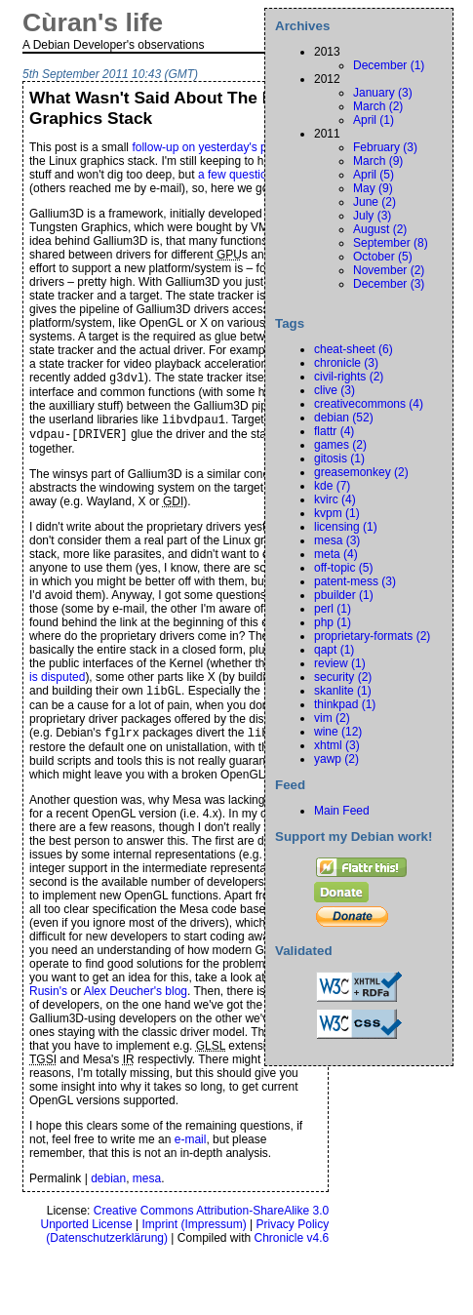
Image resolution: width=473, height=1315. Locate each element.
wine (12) (338, 731)
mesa (147, 1188)
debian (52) (344, 417)
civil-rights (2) (348, 376)
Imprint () (193, 1234)
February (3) (385, 147)
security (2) (343, 677)
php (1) (332, 622)
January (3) (383, 93)
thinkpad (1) (344, 704)
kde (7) (332, 486)
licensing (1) (345, 527)
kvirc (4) (335, 499)
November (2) (388, 270)
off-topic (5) (343, 568)
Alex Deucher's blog (135, 1001)
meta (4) (336, 554)
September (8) (390, 243)
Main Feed (342, 810)
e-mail (191, 1149)
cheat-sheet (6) (353, 349)
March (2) (378, 106)
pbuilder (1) (344, 595)
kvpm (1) (337, 513)
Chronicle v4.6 (292, 1248)
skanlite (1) (343, 690)
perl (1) (332, 609)
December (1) (388, 65)
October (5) (383, 256)
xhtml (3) (337, 745)
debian (108, 1188)
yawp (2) (336, 759)
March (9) (378, 161)
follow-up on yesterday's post (207, 147)
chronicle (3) (346, 363)
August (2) (380, 229)
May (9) (373, 188)
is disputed (57, 683)
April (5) (373, 174)
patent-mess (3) (355, 581)
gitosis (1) (339, 458)
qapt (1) (334, 650)
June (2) (374, 202)
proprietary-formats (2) (372, 636)
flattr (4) (334, 431)
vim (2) (332, 718)
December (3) (388, 284)
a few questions (238, 174)
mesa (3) (337, 540)
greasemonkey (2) (361, 472)
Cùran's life (92, 22)
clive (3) (334, 390)
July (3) (372, 215)
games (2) (340, 445)
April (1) (373, 120)
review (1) (340, 663)
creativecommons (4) (368, 404)
